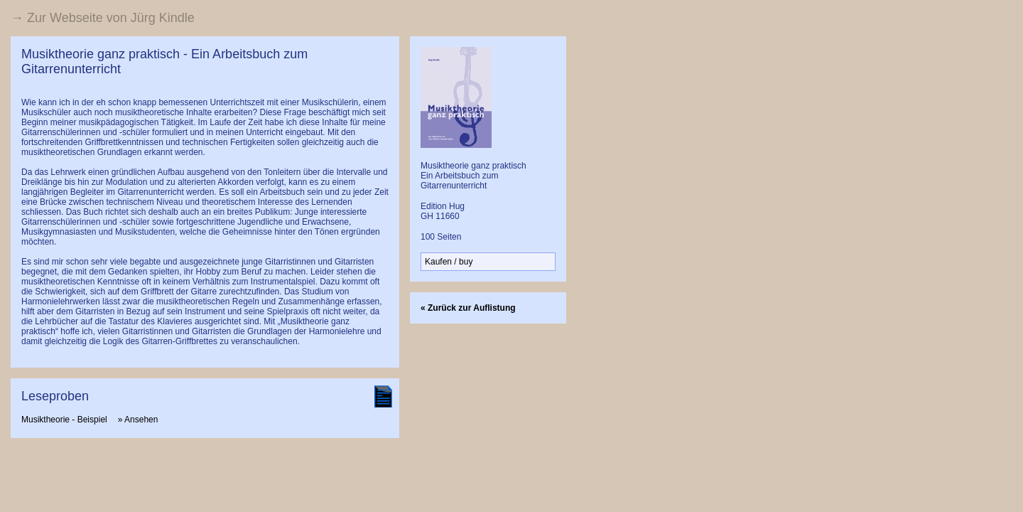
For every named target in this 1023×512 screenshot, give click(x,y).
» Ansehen (138, 420)
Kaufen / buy (448, 262)
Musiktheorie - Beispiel (64, 420)
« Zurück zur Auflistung (468, 308)
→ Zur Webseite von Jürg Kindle (103, 18)
